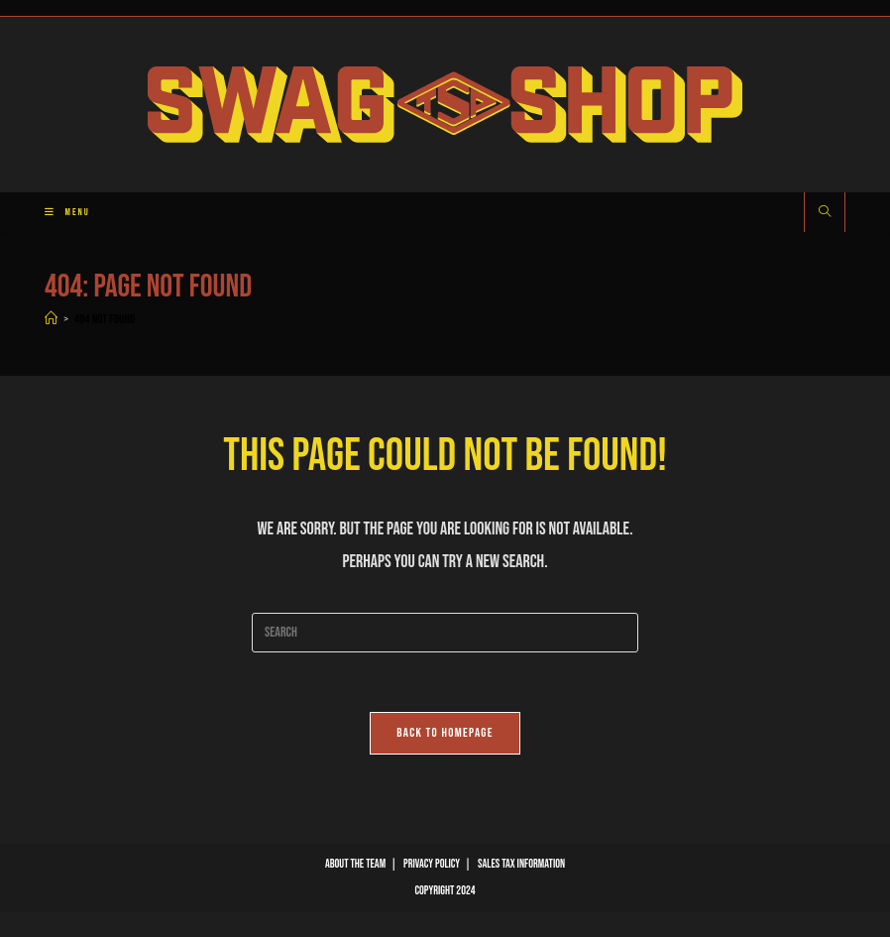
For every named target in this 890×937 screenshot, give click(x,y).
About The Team (355, 864)
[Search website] (824, 213)
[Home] (51, 319)
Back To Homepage (445, 733)
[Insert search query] (445, 632)
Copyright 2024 (444, 890)
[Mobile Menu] (60, 212)
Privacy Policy (431, 864)
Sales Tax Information (521, 864)
